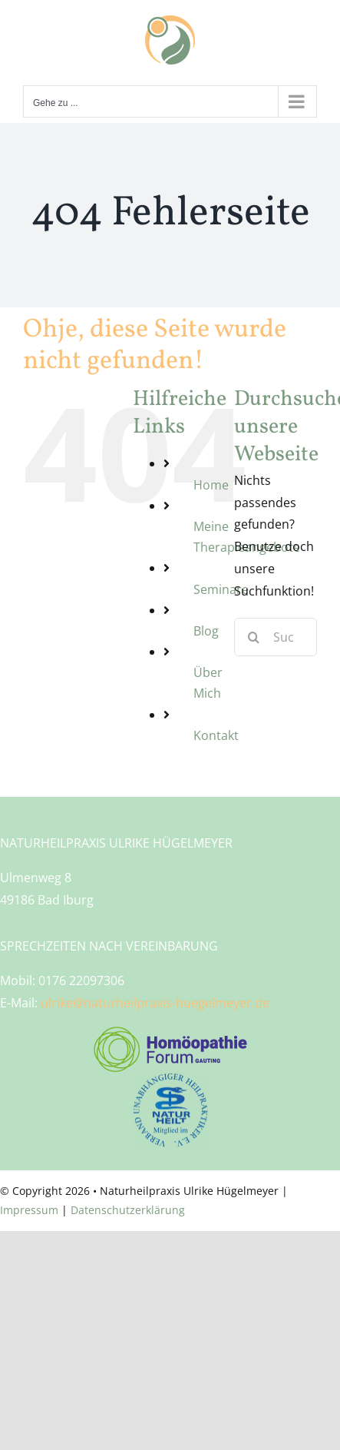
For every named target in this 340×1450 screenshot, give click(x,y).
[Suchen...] (275, 637)
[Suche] (253, 637)
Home (211, 484)
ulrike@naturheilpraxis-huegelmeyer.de (155, 1002)
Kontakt (216, 735)
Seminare (221, 589)
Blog (206, 630)
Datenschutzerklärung (128, 1210)
